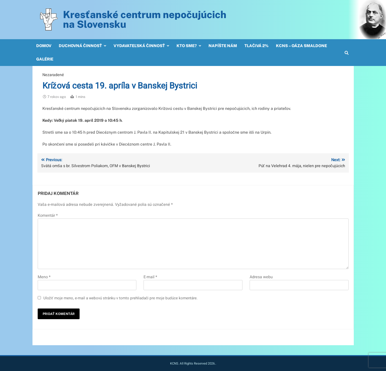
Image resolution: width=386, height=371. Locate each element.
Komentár (48, 215)
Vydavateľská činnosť (139, 45)
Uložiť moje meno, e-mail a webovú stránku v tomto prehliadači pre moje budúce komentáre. (120, 298)
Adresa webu (261, 277)
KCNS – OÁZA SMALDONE (301, 45)
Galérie (44, 59)
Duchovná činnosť (80, 45)
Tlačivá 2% (256, 45)
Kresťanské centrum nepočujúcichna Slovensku (144, 19)
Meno (44, 277)
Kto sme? (187, 45)
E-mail (150, 277)
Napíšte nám (222, 45)
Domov (43, 45)
